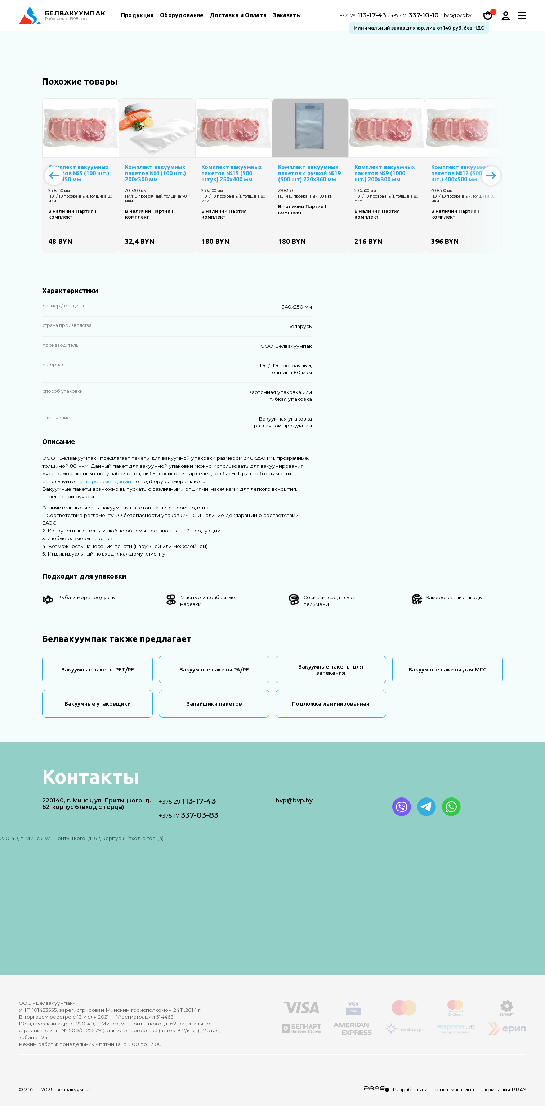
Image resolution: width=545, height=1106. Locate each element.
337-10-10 (414, 15)
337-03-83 (188, 814)
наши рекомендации (103, 481)
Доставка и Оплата (238, 16)
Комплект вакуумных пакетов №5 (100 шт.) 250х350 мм (78, 173)
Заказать (286, 16)
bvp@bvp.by (458, 16)
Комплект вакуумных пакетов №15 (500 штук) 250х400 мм (231, 173)
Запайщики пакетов (214, 704)
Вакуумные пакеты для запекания (330, 670)
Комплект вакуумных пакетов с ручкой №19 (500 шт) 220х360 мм (309, 173)
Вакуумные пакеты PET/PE (97, 669)
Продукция (137, 16)
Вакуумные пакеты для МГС (447, 669)
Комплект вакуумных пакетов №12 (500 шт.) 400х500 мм (461, 173)
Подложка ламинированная (331, 704)
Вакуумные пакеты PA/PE (214, 669)
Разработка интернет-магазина (433, 1089)
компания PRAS (505, 1089)
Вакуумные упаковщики (97, 704)
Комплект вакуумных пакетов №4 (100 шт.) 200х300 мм (155, 173)
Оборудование (182, 16)
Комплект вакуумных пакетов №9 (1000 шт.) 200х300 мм (384, 173)
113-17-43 (364, 15)
